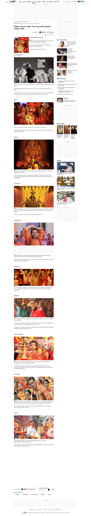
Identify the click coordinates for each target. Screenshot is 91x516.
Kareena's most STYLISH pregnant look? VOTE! (72, 57)
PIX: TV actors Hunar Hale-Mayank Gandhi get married (72, 64)
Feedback (55, 512)
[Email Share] (35, 32)
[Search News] (69, 1)
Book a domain (39, 509)
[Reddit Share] (44, 32)
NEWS (24, 1)
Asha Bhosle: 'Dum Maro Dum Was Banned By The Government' (66, 91)
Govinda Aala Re (25, 494)
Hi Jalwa (49, 494)
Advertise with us (37, 512)
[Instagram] (80, 1)
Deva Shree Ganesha (34, 494)
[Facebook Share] (42, 32)
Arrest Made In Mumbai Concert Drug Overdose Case (69, 101)
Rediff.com (32, 512)
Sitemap (51, 512)
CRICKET (39, 1)
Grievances (68, 512)
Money (49, 509)
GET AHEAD (49, 1)
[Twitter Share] (40, 32)
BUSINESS (28, 1)
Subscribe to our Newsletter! (43, 488)
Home (15, 23)
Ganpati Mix (17, 494)
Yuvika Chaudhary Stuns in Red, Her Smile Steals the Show (65, 203)
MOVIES (34, 1)
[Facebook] (82, 1)
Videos (53, 509)
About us (58, 512)
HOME (20, 1)
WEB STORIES (60, 124)
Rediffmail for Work (33, 509)
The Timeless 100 (58, 509)
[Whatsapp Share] (38, 32)
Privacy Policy (47, 512)
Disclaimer (42, 512)
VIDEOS (59, 160)
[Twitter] (79, 1)
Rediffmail (45, 509)
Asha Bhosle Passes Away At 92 (65, 94)
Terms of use (63, 512)
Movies (18, 23)
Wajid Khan (43, 494)
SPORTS (44, 1)
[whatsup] (84, 1)
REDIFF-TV (55, 1)
